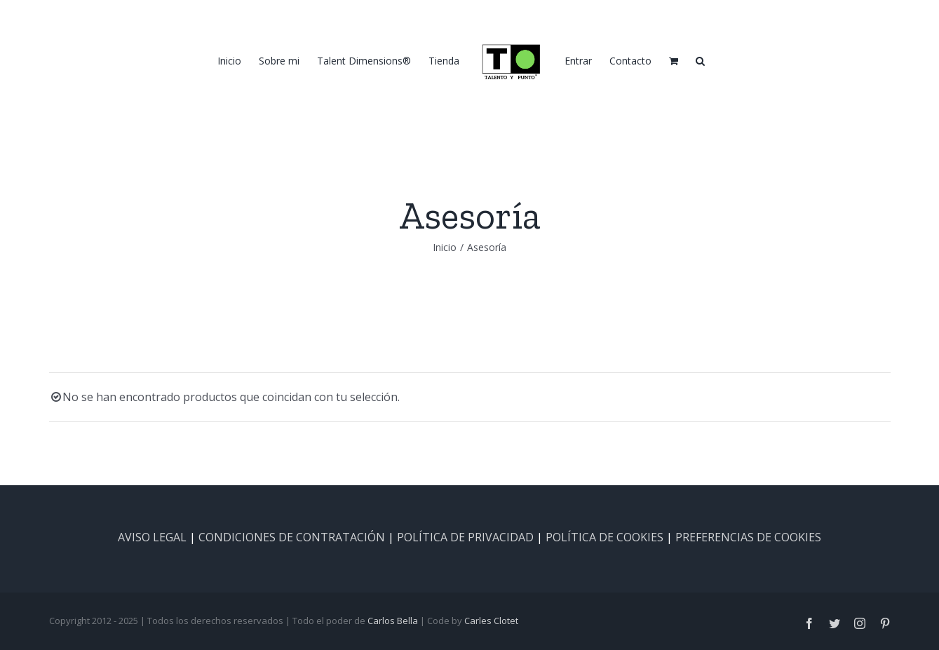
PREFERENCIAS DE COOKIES (748, 537)
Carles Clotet (491, 620)
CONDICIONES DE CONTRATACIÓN (291, 537)
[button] (700, 60)
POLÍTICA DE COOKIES (604, 537)
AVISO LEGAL (152, 537)
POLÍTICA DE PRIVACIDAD (465, 537)
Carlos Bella (392, 620)
